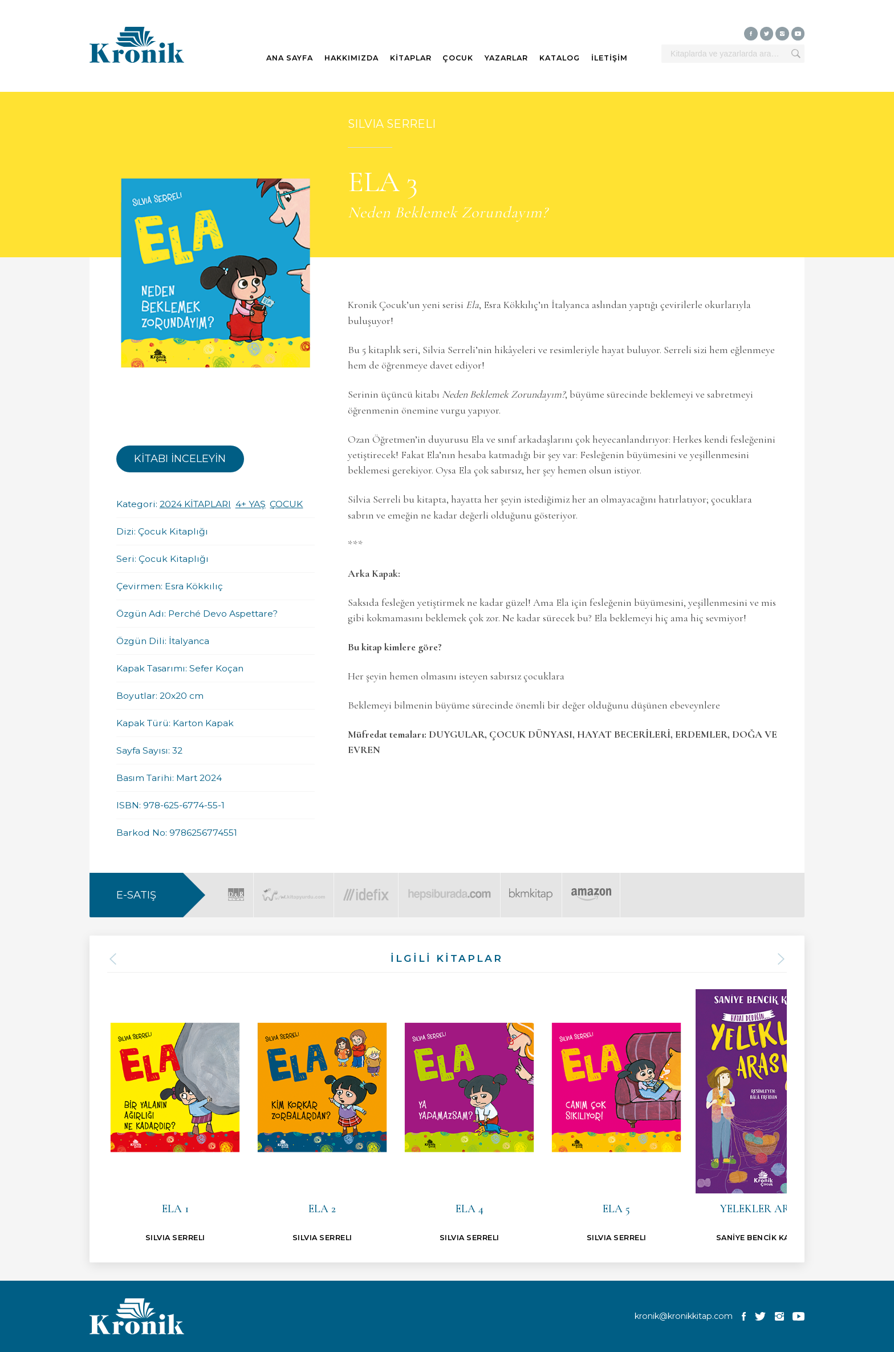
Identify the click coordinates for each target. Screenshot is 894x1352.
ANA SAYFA (289, 58)
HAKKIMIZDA (351, 58)
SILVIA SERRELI (392, 124)
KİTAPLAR (411, 58)
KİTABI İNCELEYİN (180, 458)
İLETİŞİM (609, 58)
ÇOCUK (457, 58)
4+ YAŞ (250, 504)
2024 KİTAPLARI (195, 504)
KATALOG (559, 58)
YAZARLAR (506, 58)
